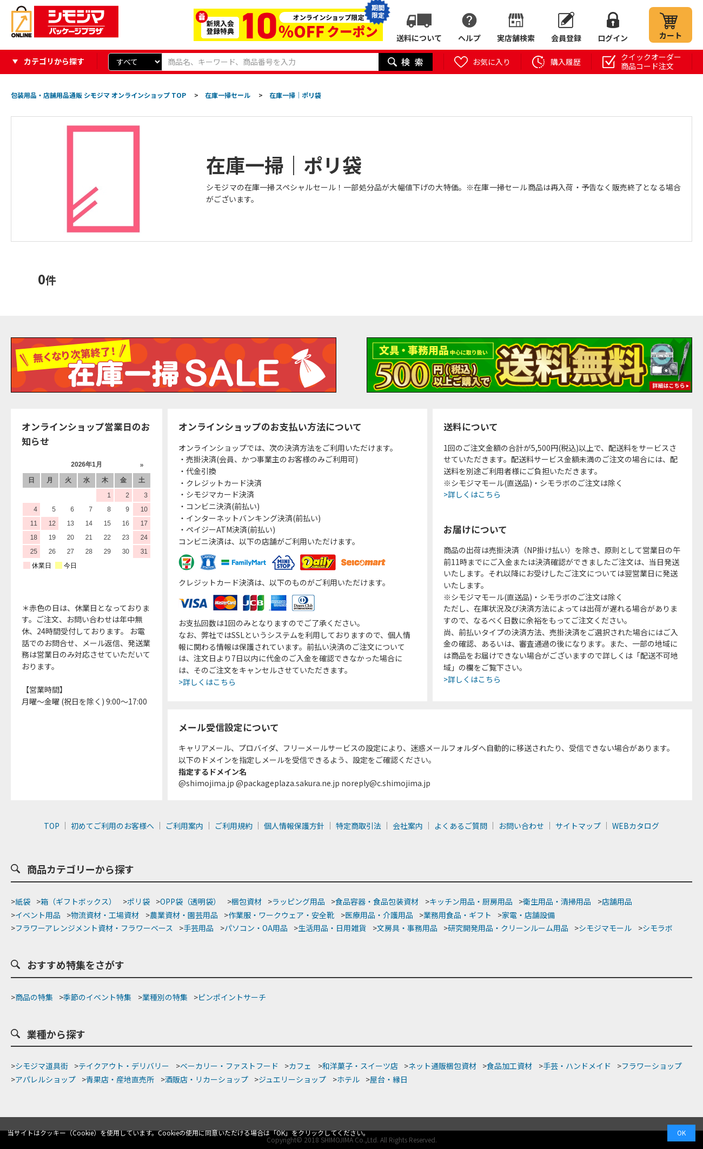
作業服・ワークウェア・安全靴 (281, 914)
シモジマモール (605, 927)
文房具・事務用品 (407, 927)
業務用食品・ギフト (457, 914)
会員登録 (566, 37)
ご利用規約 (234, 825)
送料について (419, 37)
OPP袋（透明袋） (190, 901)
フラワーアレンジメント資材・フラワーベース (94, 927)
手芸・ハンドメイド (577, 1065)
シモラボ (657, 927)
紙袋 (22, 901)
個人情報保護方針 (294, 825)
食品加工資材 (509, 1065)
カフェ (300, 1065)
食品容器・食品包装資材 (377, 901)
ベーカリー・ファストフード (229, 1065)
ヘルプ (469, 37)
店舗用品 (617, 901)
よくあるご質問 (460, 825)
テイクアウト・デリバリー (123, 1065)
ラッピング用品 (298, 901)
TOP (51, 825)
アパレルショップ (45, 1079)
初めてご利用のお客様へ (112, 825)
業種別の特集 (165, 997)
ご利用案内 (184, 825)
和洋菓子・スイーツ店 (360, 1065)
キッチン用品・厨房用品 (471, 901)
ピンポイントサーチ (232, 997)
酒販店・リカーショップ (206, 1079)
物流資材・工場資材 (105, 914)
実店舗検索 (516, 37)
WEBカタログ (635, 825)
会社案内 (408, 825)
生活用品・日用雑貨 (332, 927)
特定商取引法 (358, 825)
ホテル (348, 1079)
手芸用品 (198, 927)
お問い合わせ (521, 825)
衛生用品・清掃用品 (557, 901)
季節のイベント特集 (97, 997)
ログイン (613, 37)
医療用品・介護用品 (379, 914)
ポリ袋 (138, 901)
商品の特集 (34, 997)
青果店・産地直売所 (120, 1079)
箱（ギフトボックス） (78, 901)
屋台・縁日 (389, 1079)
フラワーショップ (651, 1065)
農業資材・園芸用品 (184, 914)
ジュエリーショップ (292, 1079)
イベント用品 (38, 914)
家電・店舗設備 (528, 914)
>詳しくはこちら (207, 681)
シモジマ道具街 (41, 1065)
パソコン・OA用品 (256, 927)
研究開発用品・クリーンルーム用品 (508, 927)
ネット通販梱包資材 (442, 1065)
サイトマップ (578, 825)
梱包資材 (246, 901)
